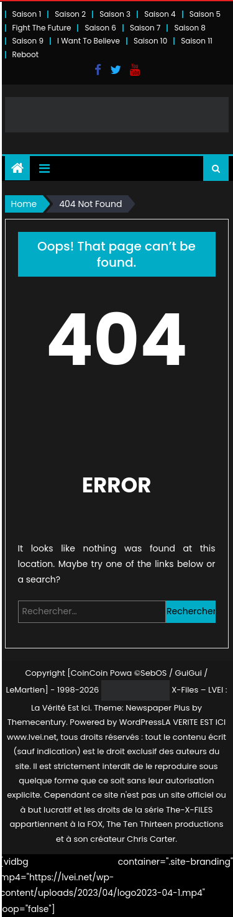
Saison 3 (114, 14)
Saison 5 (205, 14)
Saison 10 (150, 40)
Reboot (25, 54)
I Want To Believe (88, 40)
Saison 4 (159, 14)
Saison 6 (100, 27)
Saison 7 (145, 27)
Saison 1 (27, 14)
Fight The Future (41, 27)
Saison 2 (70, 14)
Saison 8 (190, 27)
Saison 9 (28, 40)
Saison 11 (196, 40)
